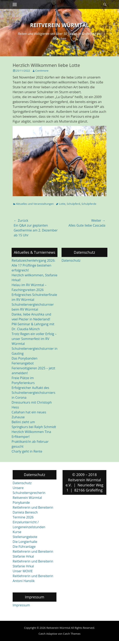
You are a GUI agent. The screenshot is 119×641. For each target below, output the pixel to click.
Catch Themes (71, 633)
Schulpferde (89, 204)
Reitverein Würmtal (59, 25)
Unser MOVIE (23, 571)
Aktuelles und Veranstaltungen (35, 204)
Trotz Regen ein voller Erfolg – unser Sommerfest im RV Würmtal (34, 339)
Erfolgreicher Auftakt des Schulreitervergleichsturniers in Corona (33, 392)
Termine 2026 (23, 517)
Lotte (62, 204)
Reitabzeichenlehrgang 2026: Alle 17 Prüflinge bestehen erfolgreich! (33, 265)
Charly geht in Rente (27, 451)
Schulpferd (73, 204)
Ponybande (21, 502)
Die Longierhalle (25, 541)
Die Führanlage (24, 546)
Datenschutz (71, 260)
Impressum (21, 605)
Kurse (17, 532)
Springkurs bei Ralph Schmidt (34, 427)
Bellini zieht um (23, 422)
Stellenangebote (25, 537)
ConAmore (41, 70)
